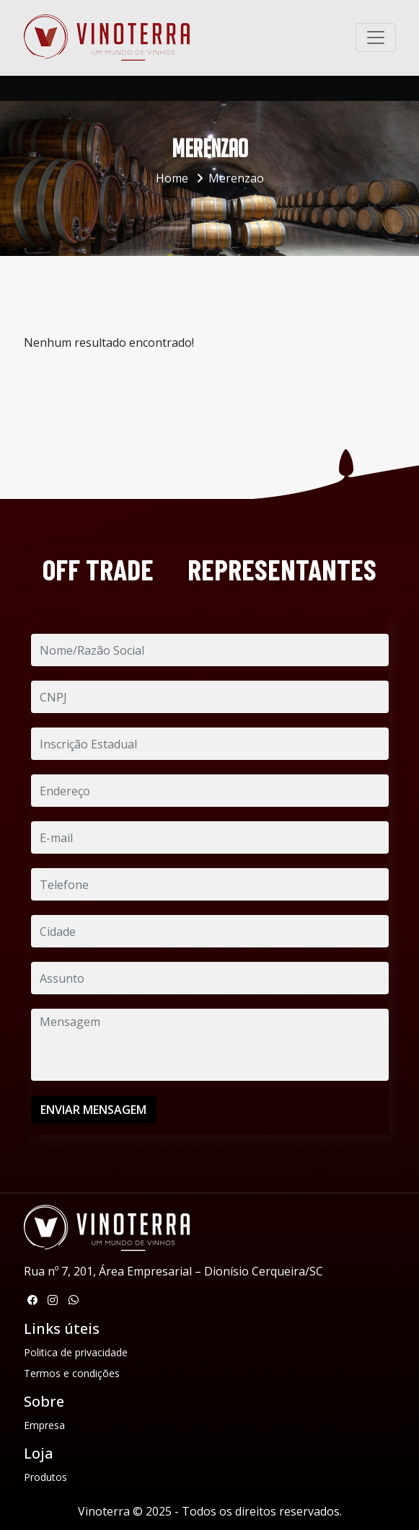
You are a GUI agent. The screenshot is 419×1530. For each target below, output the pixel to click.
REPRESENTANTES (282, 569)
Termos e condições (72, 1373)
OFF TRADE (98, 569)
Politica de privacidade (76, 1352)
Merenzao (236, 178)
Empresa (44, 1425)
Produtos (45, 1477)
